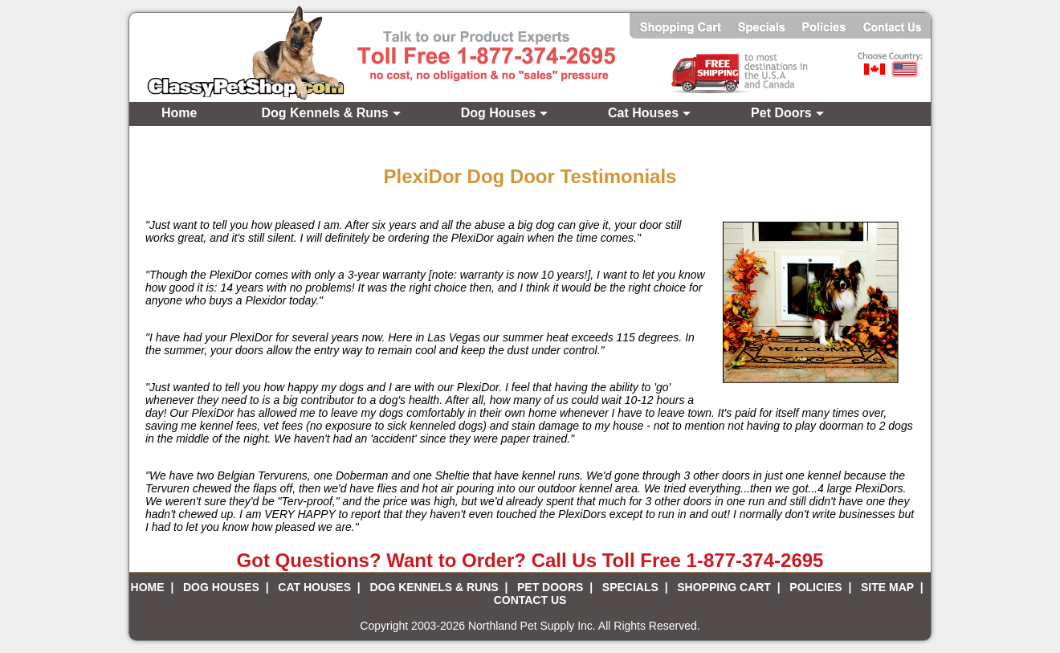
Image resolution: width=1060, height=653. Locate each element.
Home (179, 113)
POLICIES (815, 587)
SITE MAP (887, 587)
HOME (148, 587)
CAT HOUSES (314, 587)
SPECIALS (630, 587)
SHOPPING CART (724, 587)
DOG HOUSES (221, 587)
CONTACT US (530, 600)
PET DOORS (550, 587)
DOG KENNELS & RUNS (433, 587)
